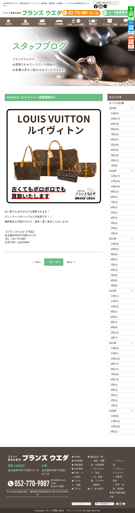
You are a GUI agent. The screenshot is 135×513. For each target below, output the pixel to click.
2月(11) (114, 160)
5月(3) (114, 212)
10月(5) (115, 249)
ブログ (77, 489)
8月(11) (114, 369)
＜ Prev (36, 262)
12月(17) (115, 176)
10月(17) (115, 118)
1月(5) (114, 405)
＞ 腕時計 (95, 485)
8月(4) (114, 259)
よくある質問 (96, 489)
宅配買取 (78, 465)
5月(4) (114, 275)
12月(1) (115, 296)
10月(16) (115, 186)
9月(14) (115, 123)
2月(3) (114, 400)
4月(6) (114, 280)
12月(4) (115, 243)
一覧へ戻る (54, 262)
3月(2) (114, 223)
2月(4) (114, 228)
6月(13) (115, 379)
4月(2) (114, 389)
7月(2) (114, 202)
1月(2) (114, 233)
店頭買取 (78, 461)
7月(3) (114, 264)
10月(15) (115, 358)
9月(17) (115, 363)
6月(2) (114, 207)
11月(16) (115, 181)
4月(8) (114, 327)
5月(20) (115, 144)
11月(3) (114, 113)
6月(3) (114, 270)
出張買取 (78, 469)
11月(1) (114, 301)
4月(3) (114, 217)
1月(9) (114, 165)
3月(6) (114, 285)
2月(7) (114, 337)
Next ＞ (71, 262)
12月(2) (115, 348)
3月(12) (115, 332)
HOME (77, 457)
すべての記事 (116, 103)
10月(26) (115, 426)
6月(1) (114, 322)
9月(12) (115, 191)
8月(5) (114, 197)
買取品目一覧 (96, 457)
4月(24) (115, 150)
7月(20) (115, 374)
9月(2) (114, 311)
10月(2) (115, 306)
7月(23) (115, 134)
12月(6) (115, 416)
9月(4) (114, 254)
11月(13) (115, 421)
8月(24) (115, 129)
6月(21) (115, 139)
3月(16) (115, 155)
